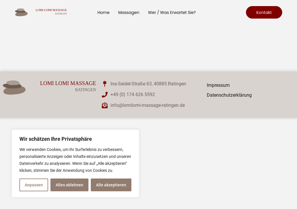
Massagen (129, 12)
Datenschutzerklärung (229, 95)
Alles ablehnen (69, 185)
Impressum (218, 85)
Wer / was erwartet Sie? (172, 12)
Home (103, 12)
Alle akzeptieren (111, 185)
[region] (75, 163)
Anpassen (34, 185)
